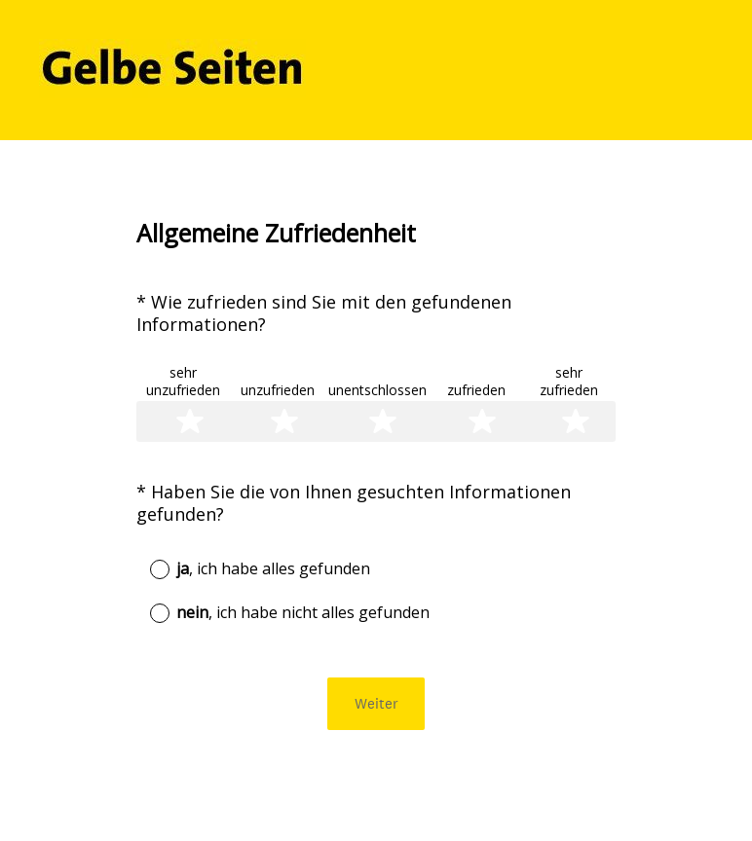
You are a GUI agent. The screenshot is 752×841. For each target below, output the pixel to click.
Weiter (376, 703)
